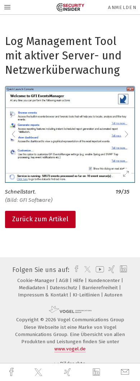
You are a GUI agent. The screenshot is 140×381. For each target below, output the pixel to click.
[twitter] (39, 372)
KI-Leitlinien (87, 295)
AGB (64, 280)
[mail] (126, 372)
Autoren (113, 295)
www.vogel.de (70, 349)
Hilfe (79, 280)
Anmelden (122, 7)
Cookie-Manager (36, 280)
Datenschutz (64, 288)
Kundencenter (104, 280)
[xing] (68, 372)
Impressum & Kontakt (43, 295)
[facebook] (12, 372)
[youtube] (98, 270)
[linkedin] (97, 372)
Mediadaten (32, 288)
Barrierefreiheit (100, 288)
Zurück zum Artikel (40, 219)
